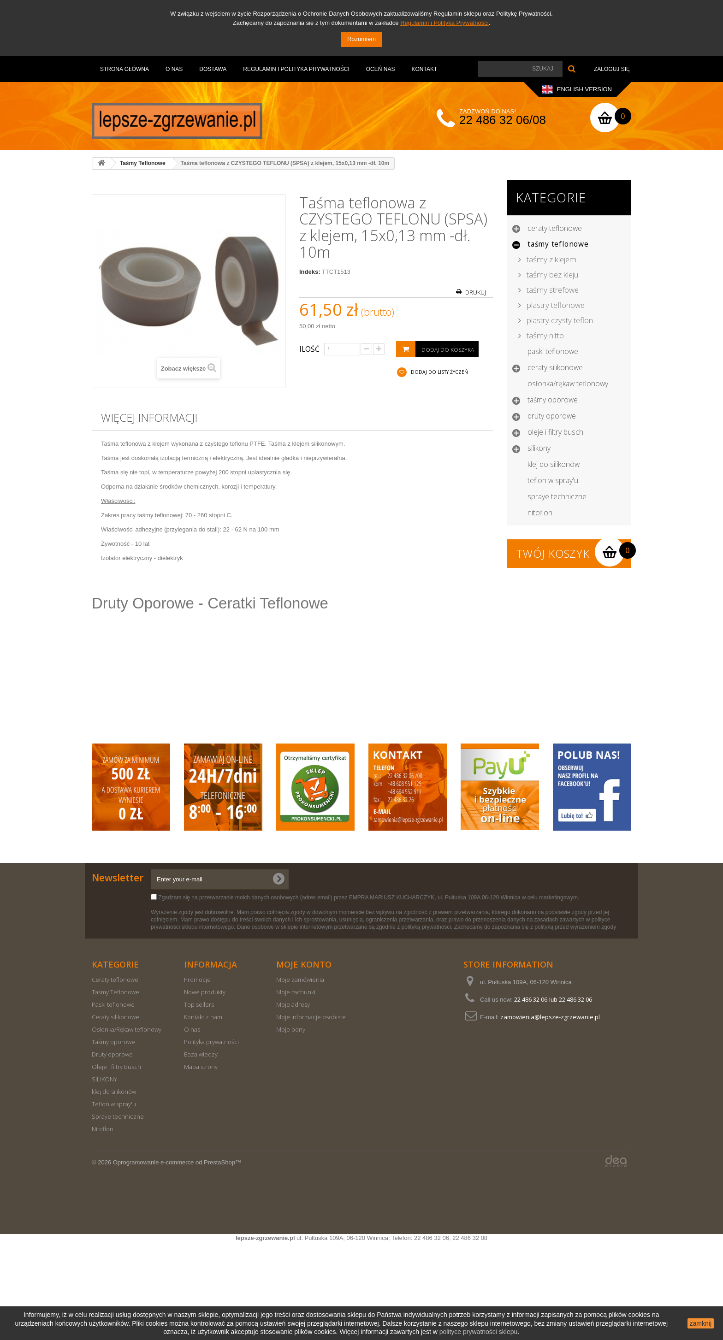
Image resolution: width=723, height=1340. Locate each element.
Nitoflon (539, 513)
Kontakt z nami (204, 1114)
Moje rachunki (295, 1090)
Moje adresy (293, 1102)
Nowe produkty (204, 1090)
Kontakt (424, 69)
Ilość (309, 349)
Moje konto (304, 1062)
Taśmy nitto (544, 335)
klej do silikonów (553, 464)
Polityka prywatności (211, 1139)
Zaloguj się (612, 69)
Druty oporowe (551, 416)
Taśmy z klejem (550, 259)
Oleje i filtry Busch (555, 432)
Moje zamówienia (300, 1077)
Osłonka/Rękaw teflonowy (567, 383)
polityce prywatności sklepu (478, 1331)
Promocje (197, 1077)
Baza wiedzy (201, 1152)
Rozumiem (361, 38)
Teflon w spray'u (552, 480)
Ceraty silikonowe (555, 367)
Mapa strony (201, 1164)
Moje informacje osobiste (311, 1114)
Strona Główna (124, 69)
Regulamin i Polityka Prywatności (444, 22)
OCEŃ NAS (380, 69)
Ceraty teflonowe (554, 228)
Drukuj (475, 292)
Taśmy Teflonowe (558, 244)
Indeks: (309, 271)
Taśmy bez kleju (551, 274)
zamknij (700, 1323)
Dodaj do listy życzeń (438, 372)
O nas (174, 69)
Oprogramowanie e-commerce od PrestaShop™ (177, 1260)
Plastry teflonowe (555, 305)
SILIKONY (539, 448)
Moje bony (290, 1127)
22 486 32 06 (530, 1097)
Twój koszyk (553, 553)
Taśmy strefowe (552, 289)
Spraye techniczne (557, 496)
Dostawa (212, 69)
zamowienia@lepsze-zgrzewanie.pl (550, 1114)
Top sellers (199, 1102)
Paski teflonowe (552, 351)
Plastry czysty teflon (559, 320)
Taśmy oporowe (552, 400)
